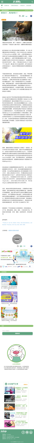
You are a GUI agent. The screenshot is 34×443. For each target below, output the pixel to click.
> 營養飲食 (6, 5)
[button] (2, 2)
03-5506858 (9, 434)
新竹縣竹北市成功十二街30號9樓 (13, 437)
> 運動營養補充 (14, 5)
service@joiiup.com (10, 435)
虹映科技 (15, 441)
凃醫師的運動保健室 (13, 230)
